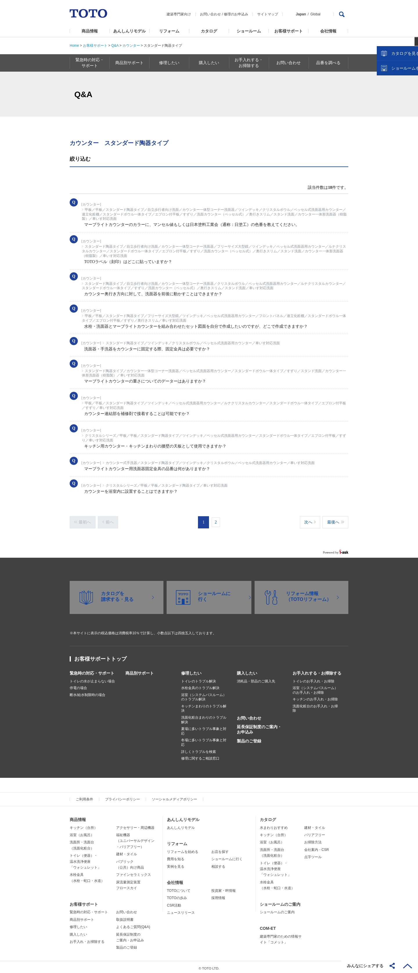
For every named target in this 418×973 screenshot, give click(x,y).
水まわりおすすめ (274, 825)
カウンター (131, 46)
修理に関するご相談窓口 (200, 756)
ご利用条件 (84, 797)
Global (315, 14)
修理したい (191, 670)
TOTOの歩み (177, 895)
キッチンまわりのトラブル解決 (203, 706)
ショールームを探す (398, 124)
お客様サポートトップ (100, 656)
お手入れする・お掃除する (317, 670)
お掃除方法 (313, 840)
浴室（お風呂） (82, 832)
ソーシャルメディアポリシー (174, 797)
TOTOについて (178, 888)
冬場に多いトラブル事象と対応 (203, 739)
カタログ (209, 31)
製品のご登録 (249, 738)
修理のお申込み (236, 14)
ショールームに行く (227, 856)
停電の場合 (78, 685)
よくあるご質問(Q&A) (133, 924)
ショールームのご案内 (280, 901)
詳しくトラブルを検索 (198, 749)
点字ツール (313, 854)
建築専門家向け (179, 14)
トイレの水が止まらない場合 (92, 679)
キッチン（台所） (84, 825)
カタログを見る (394, 109)
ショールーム (249, 31)
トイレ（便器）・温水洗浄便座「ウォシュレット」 (85, 859)
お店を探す (220, 849)
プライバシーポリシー (122, 797)
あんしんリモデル (129, 31)
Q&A (114, 46)
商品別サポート (139, 670)
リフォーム (169, 31)
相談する (218, 864)
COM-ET (268, 925)
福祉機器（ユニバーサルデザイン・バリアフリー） (135, 838)
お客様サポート (288, 31)
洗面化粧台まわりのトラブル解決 (203, 717)
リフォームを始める (182, 849)
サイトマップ (267, 14)
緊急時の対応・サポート (92, 670)
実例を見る (175, 864)
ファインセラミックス (133, 872)
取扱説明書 (125, 917)
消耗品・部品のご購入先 (256, 679)
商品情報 (90, 31)
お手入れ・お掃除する (87, 939)
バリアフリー (314, 832)
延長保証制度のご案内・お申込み (259, 727)
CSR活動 (174, 903)
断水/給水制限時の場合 (87, 692)
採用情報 (218, 895)
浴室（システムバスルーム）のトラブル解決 (203, 694)
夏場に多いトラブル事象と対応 (203, 728)
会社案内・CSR (316, 847)
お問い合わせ (210, 14)
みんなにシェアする (365, 965)
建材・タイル (126, 851)
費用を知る (175, 856)
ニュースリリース (181, 910)
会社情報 (328, 31)
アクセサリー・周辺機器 (135, 825)
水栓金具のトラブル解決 (200, 685)
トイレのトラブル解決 (198, 679)
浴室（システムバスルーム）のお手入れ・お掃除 (315, 687)
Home (74, 46)
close (410, 94)
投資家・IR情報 (223, 888)
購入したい (247, 670)
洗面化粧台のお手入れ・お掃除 (315, 706)
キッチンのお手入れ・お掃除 (315, 697)
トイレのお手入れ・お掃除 (313, 679)
